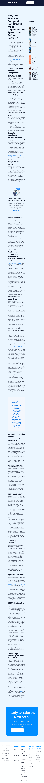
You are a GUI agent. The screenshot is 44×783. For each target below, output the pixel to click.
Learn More (29, 730)
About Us (16, 749)
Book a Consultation (17, 730)
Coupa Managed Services (31, 759)
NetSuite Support (31, 753)
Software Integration (23, 758)
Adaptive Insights (38, 760)
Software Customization (24, 763)
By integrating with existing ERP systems (15, 347)
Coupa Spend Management (39, 755)
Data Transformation (24, 780)
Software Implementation (24, 754)
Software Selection (23, 750)
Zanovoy (21, 687)
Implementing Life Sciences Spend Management (14, 64)
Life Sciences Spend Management (14, 264)
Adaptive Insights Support (31, 764)
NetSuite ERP (39, 751)
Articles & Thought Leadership (16, 753)
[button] (43, 3)
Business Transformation (24, 775)
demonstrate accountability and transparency (14, 159)
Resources (16, 760)
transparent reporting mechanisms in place (16, 581)
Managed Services (23, 771)
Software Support (23, 767)
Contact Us (30, 2)
